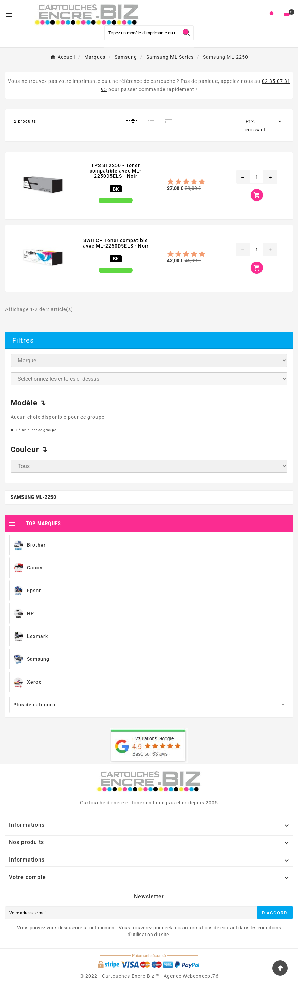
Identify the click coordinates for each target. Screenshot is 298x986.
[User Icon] (271, 15)
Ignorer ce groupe (266, 370)
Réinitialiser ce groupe (35, 430)
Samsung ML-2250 (33, 497)
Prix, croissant (264, 124)
